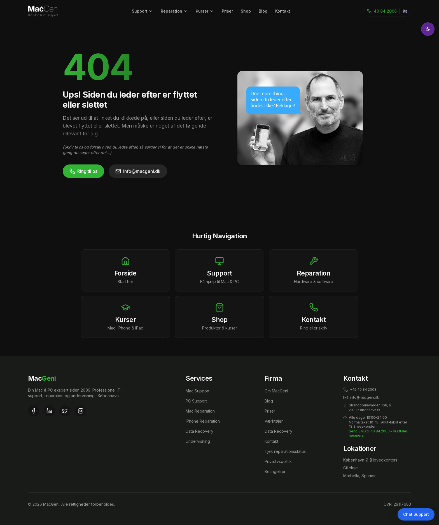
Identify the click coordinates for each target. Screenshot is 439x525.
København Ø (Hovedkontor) (370, 460)
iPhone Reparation (203, 421)
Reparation (174, 11)
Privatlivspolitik (278, 461)
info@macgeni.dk (137, 171)
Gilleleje (350, 467)
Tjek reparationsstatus (285, 451)
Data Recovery (199, 431)
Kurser (205, 11)
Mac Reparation (200, 411)
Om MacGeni (276, 391)
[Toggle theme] (428, 29)
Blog (263, 11)
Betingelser (275, 471)
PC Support (196, 401)
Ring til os (83, 171)
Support (142, 11)
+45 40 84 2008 (360, 389)
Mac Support (197, 391)
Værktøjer (274, 421)
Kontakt (282, 11)
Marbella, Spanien (360, 475)
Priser (227, 11)
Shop (246, 11)
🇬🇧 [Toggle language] (405, 11)
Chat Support (416, 514)
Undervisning (198, 441)
